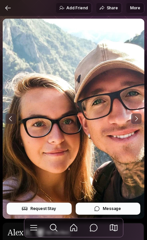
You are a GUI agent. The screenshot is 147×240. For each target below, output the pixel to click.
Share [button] (108, 8)
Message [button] (107, 209)
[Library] (33, 227)
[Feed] (73, 227)
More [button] (135, 7)
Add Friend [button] (73, 8)
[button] (113, 227)
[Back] (8, 8)
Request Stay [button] (39, 209)
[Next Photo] (136, 118)
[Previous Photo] (10, 118)
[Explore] (53, 227)
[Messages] (93, 227)
